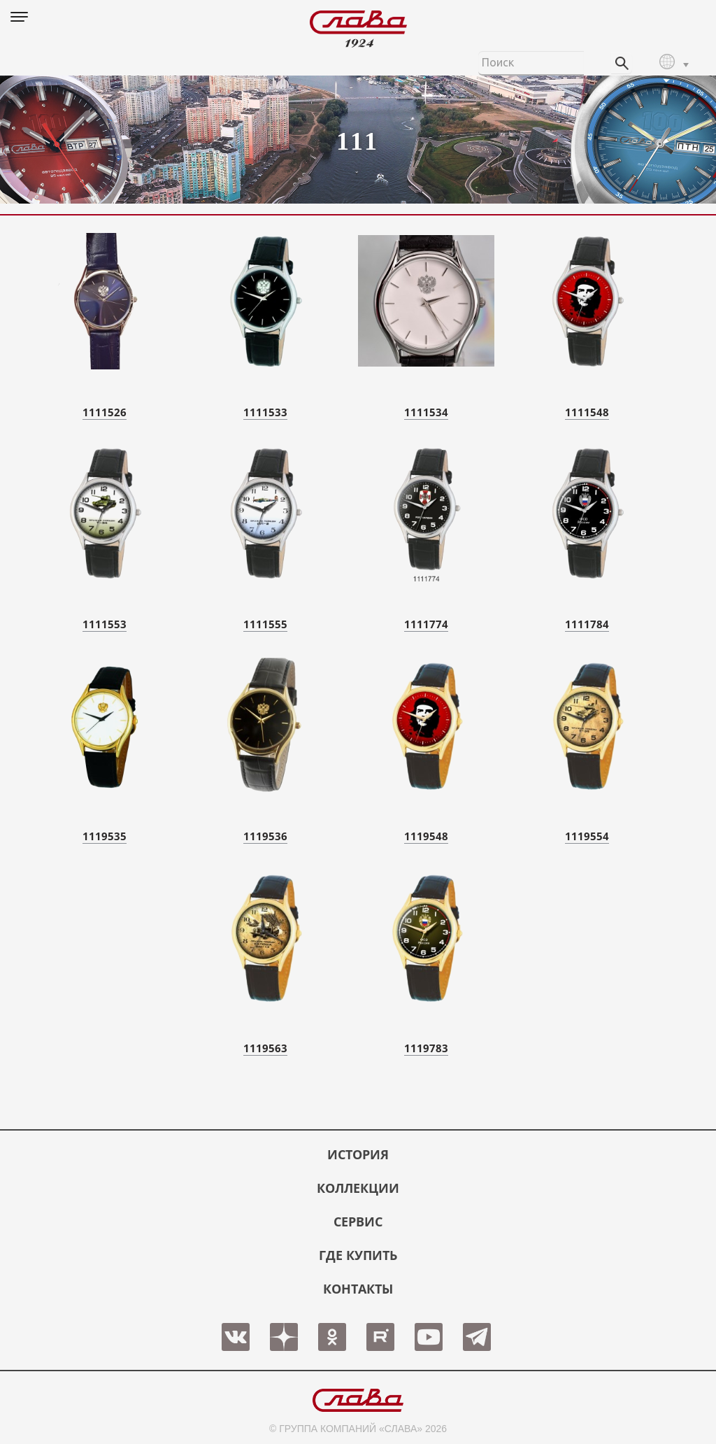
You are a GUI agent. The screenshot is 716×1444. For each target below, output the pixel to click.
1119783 (426, 1048)
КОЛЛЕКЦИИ (358, 1188)
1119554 (587, 836)
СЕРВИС (358, 1221)
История (358, 1154)
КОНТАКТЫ (358, 1288)
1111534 (426, 412)
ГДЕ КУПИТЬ (358, 1255)
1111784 (587, 624)
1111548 (587, 412)
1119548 (426, 836)
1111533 (265, 412)
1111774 (426, 624)
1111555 (265, 624)
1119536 (265, 836)
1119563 (265, 1048)
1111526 (105, 412)
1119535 (105, 836)
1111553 (105, 624)
